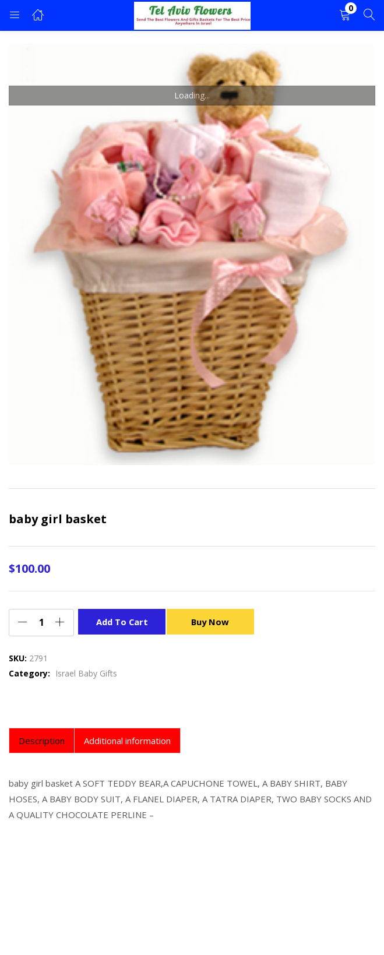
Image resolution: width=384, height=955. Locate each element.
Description (42, 740)
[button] (345, 15)
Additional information (127, 740)
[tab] (42, 740)
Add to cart (122, 621)
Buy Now (213, 621)
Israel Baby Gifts (86, 673)
